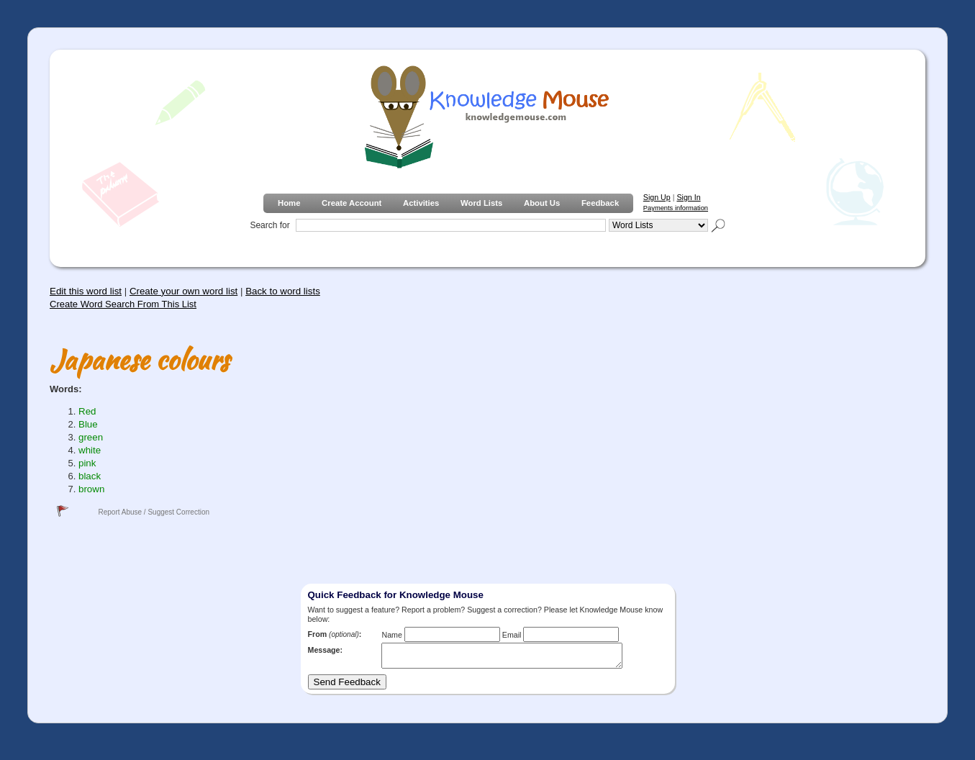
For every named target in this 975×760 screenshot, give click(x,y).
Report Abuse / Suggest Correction (153, 512)
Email (512, 634)
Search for (269, 225)
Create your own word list (183, 291)
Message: (325, 650)
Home (289, 203)
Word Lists (481, 203)
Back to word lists (282, 291)
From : (335, 634)
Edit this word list (86, 291)
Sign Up (657, 197)
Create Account (351, 203)
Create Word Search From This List (123, 304)
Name (391, 634)
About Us (542, 203)
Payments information (675, 208)
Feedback (600, 203)
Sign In (688, 197)
